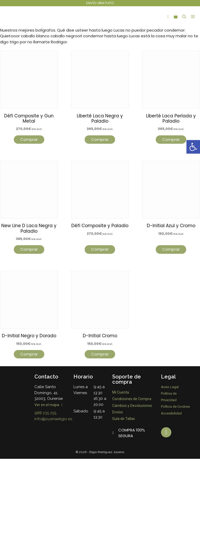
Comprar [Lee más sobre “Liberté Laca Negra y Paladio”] (100, 139)
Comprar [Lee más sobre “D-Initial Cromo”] (100, 354)
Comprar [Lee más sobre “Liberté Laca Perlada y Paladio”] (171, 139)
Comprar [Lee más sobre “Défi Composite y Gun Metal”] (29, 139)
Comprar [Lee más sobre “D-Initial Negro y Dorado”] (29, 354)
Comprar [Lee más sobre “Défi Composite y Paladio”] (100, 249)
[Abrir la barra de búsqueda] (184, 17)
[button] (193, 147)
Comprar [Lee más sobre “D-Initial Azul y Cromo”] (171, 249)
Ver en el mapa (48, 405)
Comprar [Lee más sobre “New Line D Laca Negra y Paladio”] (29, 249)
